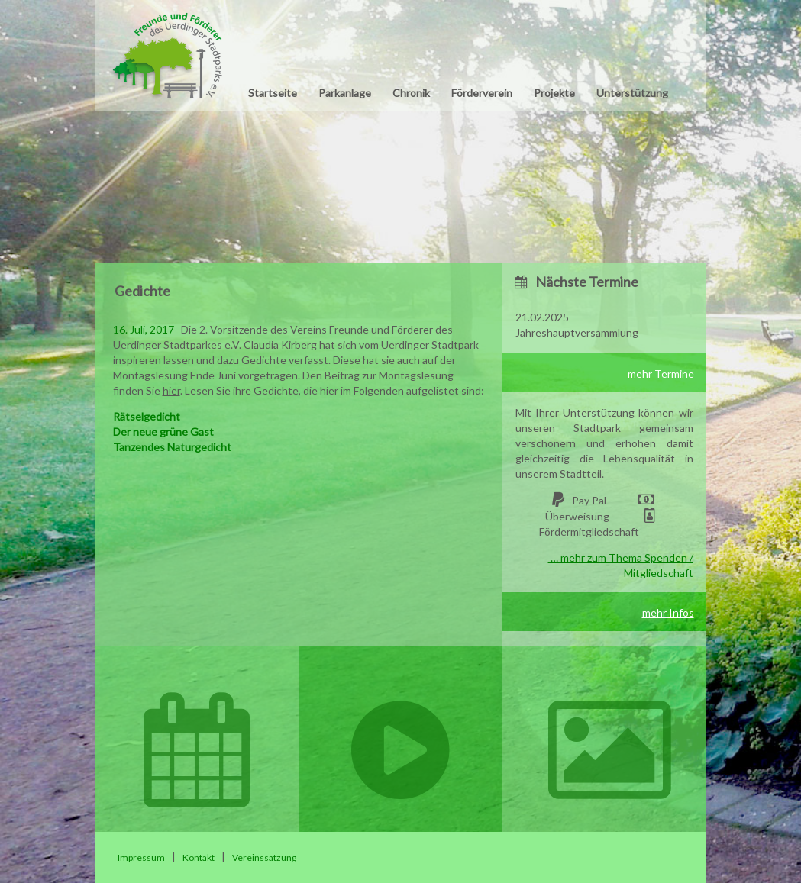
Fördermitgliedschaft (589, 531)
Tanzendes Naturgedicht (172, 446)
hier (171, 390)
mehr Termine (661, 373)
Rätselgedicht (146, 416)
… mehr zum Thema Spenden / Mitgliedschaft (620, 565)
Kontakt (198, 857)
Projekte (554, 92)
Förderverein (481, 92)
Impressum (141, 857)
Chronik (411, 92)
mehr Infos (668, 612)
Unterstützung (632, 92)
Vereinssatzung (264, 857)
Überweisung (577, 516)
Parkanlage (344, 92)
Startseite (272, 92)
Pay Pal (589, 500)
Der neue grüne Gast (163, 431)
